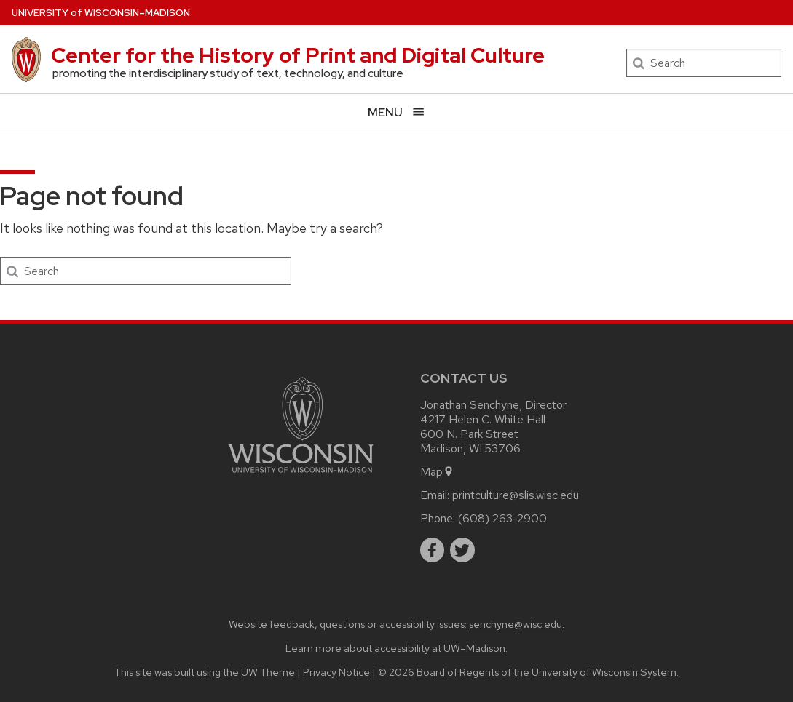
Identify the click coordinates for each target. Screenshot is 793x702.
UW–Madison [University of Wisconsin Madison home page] (101, 13)
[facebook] (432, 550)
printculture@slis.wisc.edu (515, 495)
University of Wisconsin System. (605, 672)
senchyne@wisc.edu (515, 624)
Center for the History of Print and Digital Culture (298, 55)
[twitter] (462, 550)
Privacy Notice (336, 672)
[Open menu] (396, 112)
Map (437, 471)
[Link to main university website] (301, 475)
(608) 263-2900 (502, 518)
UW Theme (268, 672)
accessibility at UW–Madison (439, 648)
